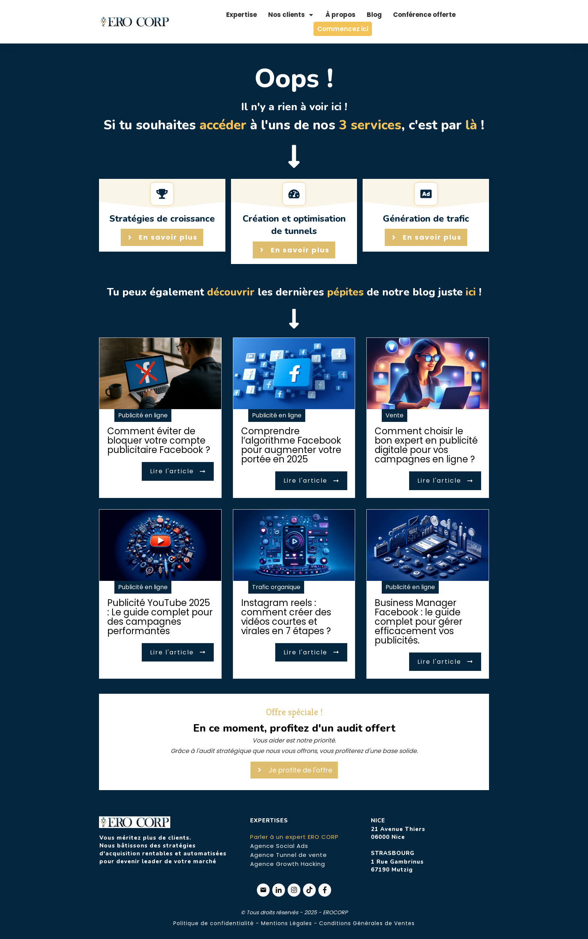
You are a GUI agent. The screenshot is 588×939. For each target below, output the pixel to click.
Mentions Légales (286, 923)
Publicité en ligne (143, 415)
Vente (395, 415)
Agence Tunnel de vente (288, 855)
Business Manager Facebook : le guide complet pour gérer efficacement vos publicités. (418, 621)
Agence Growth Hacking (287, 864)
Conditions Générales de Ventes (367, 923)
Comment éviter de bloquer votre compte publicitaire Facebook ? (158, 440)
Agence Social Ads (279, 846)
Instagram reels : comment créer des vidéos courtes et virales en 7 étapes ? (286, 617)
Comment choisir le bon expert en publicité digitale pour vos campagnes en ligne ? (426, 445)
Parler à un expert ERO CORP (294, 837)
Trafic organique (276, 587)
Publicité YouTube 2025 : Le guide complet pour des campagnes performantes (160, 617)
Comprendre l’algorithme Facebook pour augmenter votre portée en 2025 (291, 445)
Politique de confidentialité (213, 923)
